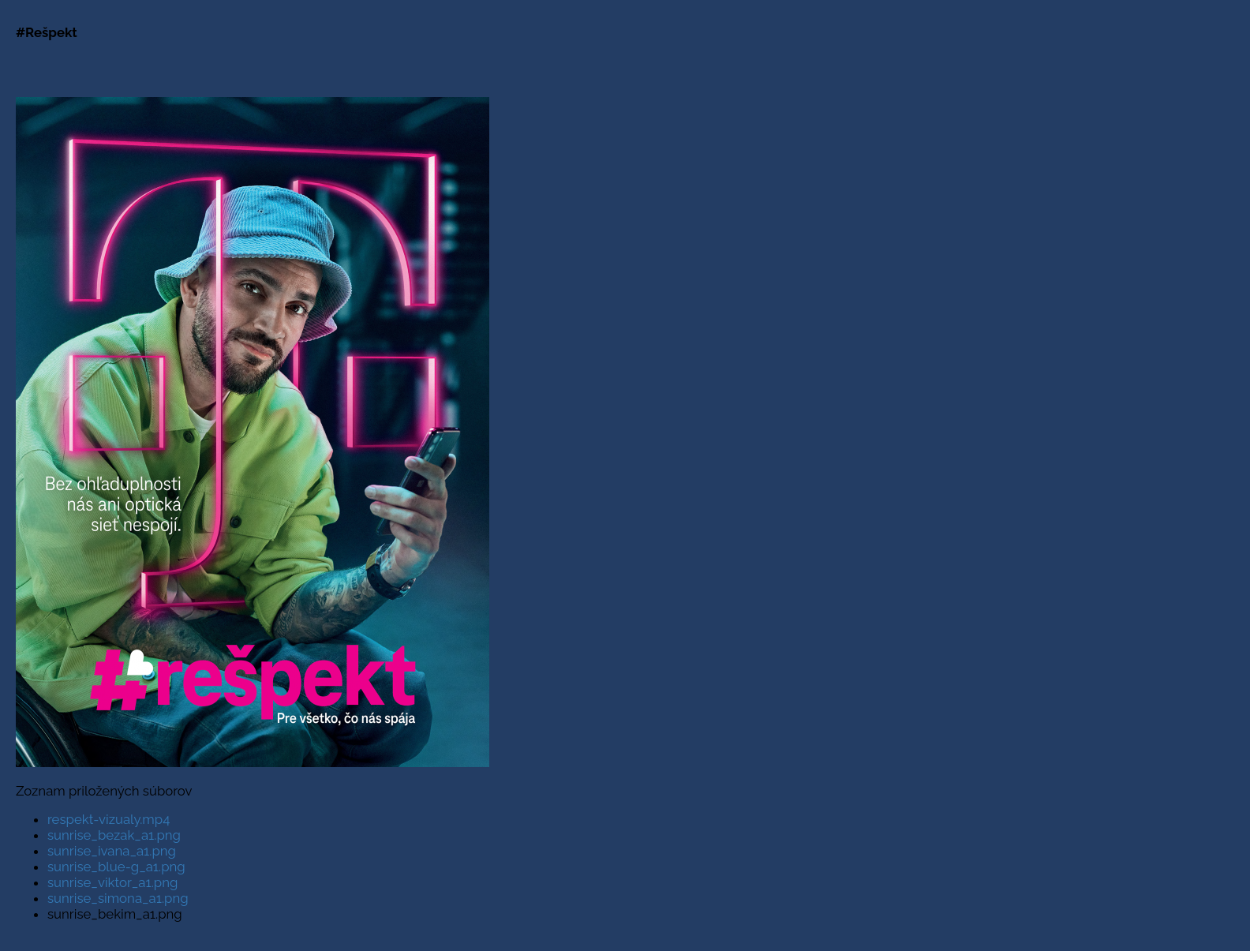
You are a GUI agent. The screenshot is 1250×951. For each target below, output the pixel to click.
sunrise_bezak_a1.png (114, 835)
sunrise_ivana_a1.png (111, 851)
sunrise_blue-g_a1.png (116, 866)
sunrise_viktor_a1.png (112, 882)
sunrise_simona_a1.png (118, 898)
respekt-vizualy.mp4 (108, 819)
